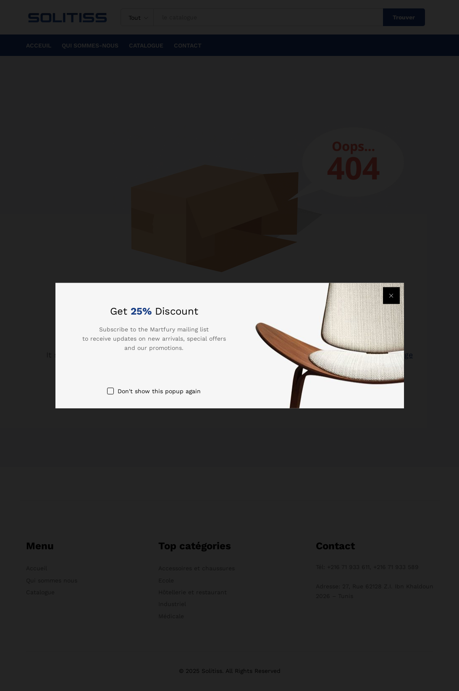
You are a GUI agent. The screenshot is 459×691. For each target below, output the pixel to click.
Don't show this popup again (159, 390)
